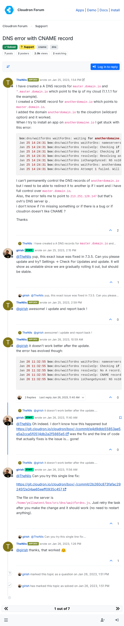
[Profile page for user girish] (8, 253)
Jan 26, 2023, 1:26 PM (66, 543)
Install (115, 10)
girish (20, 250)
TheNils (21, 79)
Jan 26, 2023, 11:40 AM (62, 417)
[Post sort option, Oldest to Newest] (8, 66)
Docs (104, 10)
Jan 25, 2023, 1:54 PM (66, 79)
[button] (6, 620)
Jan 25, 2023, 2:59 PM (67, 302)
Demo (91, 10)
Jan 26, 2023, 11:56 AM (62, 469)
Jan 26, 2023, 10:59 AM (67, 339)
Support (27, 46)
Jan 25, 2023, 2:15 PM (61, 250)
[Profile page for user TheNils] (8, 83)
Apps (80, 10)
